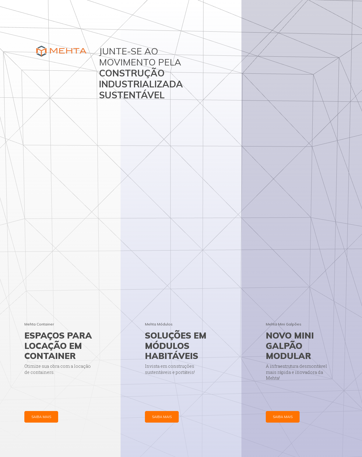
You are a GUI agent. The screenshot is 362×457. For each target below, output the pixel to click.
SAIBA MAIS (41, 417)
